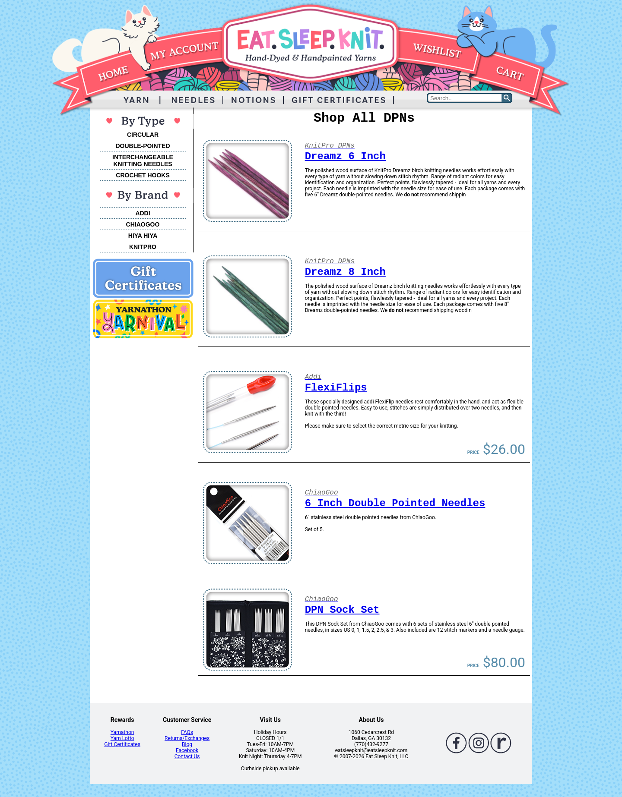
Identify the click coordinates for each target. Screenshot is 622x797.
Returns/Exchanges (187, 738)
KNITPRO (142, 246)
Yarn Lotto (122, 738)
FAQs (187, 732)
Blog (187, 744)
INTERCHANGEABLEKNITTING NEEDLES (142, 160)
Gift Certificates (122, 744)
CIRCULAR (143, 134)
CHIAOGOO (143, 224)
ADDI (142, 213)
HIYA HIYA (143, 235)
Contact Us (187, 756)
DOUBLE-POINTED (143, 145)
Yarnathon (122, 732)
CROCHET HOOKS (142, 175)
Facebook (187, 750)
